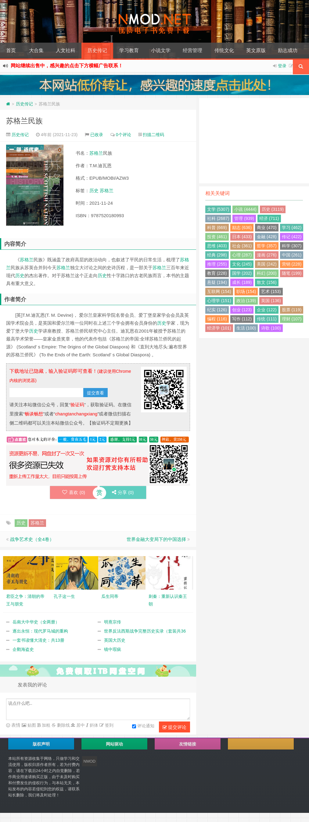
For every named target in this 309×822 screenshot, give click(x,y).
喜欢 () (73, 492)
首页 (11, 50)
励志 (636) (242, 227)
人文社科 (65, 50)
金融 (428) (267, 236)
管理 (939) (244, 218)
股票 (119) (292, 309)
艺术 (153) (271, 291)
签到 (108, 725)
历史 (94, 190)
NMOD (90, 761)
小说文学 (161, 50)
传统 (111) (267, 318)
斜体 (93, 725)
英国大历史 (114, 640)
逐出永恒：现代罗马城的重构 (40, 631)
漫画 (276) (267, 254)
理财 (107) (292, 318)
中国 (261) (292, 254)
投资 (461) (217, 236)
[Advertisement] (254, 140)
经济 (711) (269, 218)
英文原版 (256, 50)
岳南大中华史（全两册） (36, 621)
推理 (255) (217, 264)
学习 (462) (292, 227)
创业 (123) (242, 309)
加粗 (45, 725)
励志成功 (287, 50)
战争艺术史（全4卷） (32, 539)
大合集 (36, 50)
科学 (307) (292, 245)
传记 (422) (292, 236)
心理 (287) (242, 254)
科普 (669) (217, 227)
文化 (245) (242, 264)
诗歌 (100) (271, 328)
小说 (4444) (245, 209)
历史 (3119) (273, 209)
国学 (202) (242, 273)
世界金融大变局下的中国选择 (156, 539)
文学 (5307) (218, 209)
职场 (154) (246, 291)
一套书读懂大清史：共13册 (38, 640)
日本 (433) (242, 236)
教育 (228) (217, 273)
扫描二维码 (153, 134)
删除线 (63, 725)
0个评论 (123, 134)
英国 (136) (271, 300)
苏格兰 (96, 153)
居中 (80, 725)
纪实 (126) (217, 309)
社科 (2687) (218, 218)
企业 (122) (267, 309)
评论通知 (143, 726)
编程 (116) (217, 318)
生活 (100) (246, 328)
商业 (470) (267, 227)
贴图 (31, 725)
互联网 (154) (219, 291)
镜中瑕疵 (112, 649)
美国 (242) (267, 264)
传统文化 (224, 50)
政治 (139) (246, 300)
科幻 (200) (267, 273)
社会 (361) (242, 245)
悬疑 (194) (217, 282)
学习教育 (129, 50)
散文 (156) (267, 282)
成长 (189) (242, 282)
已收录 (96, 134)
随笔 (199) (292, 273)
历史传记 (97, 50)
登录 (282, 65)
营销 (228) (292, 264)
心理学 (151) (219, 300)
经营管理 (192, 50)
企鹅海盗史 (23, 649)
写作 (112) (242, 318)
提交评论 (174, 727)
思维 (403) (217, 245)
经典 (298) (217, 254)
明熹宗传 (112, 621)
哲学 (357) (267, 245)
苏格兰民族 (24, 121)
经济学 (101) (219, 328)
